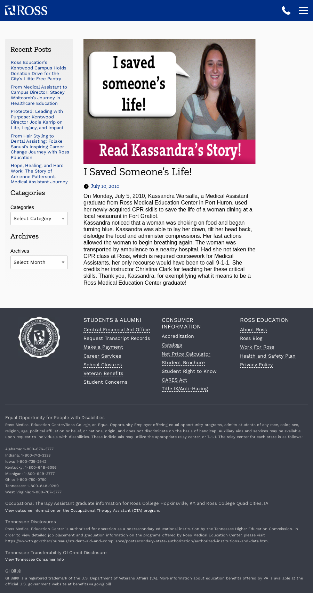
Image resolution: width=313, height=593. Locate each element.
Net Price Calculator (186, 354)
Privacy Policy (256, 364)
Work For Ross (257, 347)
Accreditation (178, 336)
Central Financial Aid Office (116, 329)
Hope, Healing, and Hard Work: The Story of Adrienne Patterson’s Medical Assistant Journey (39, 173)
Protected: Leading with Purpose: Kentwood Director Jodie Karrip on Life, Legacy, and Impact (37, 119)
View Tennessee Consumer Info (34, 559)
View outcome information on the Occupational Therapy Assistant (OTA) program (82, 510)
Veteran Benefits (103, 373)
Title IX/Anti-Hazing (185, 388)
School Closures (102, 364)
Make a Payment (103, 347)
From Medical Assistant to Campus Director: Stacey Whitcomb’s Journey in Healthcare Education (39, 95)
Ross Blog (251, 338)
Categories (22, 207)
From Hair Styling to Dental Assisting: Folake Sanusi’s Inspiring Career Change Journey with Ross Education (40, 146)
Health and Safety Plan (268, 356)
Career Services (102, 356)
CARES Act (174, 380)
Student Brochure (183, 362)
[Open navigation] (303, 10)
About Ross (253, 329)
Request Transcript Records (116, 338)
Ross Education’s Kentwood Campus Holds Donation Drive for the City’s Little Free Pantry (38, 70)
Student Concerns (105, 382)
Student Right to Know (189, 371)
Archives (19, 251)
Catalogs (172, 345)
